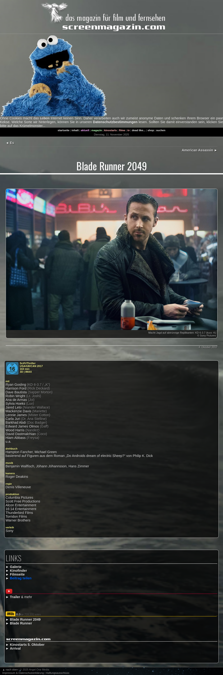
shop (151, 130)
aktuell (85, 130)
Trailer (15, 597)
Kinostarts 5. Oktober (27, 645)
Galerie (16, 567)
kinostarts (110, 130)
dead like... (138, 130)
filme (122, 130)
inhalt (75, 130)
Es (12, 143)
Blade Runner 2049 (25, 619)
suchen (160, 130)
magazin (96, 130)
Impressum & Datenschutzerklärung (23, 672)
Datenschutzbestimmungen (115, 122)
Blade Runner (21, 623)
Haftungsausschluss (57, 672)
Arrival (15, 648)
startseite (63, 130)
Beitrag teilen (21, 578)
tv (128, 130)
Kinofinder (18, 571)
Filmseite (17, 574)
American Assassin (197, 150)
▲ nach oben (10, 669)
